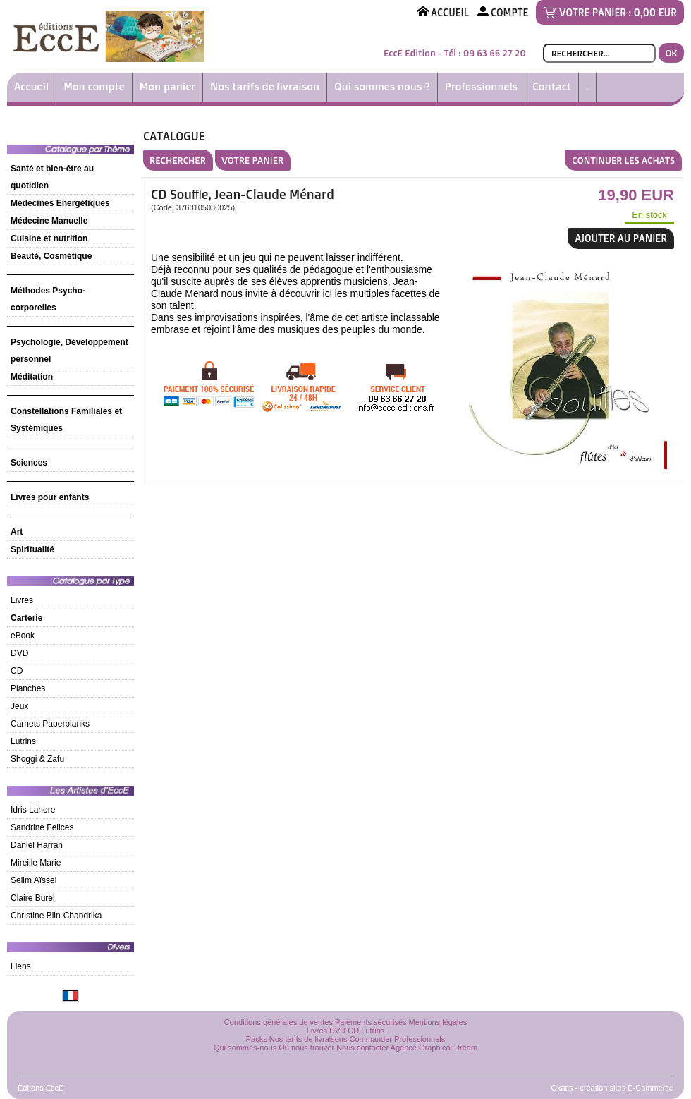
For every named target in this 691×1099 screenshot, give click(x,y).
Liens (21, 966)
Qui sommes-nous (245, 1047)
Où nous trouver (306, 1047)
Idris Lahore (33, 810)
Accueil (31, 86)
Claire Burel (33, 898)
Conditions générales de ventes (278, 1022)
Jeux (19, 706)
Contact (551, 86)
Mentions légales (438, 1022)
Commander (371, 1039)
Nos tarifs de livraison (264, 86)
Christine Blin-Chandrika (56, 916)
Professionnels (481, 86)
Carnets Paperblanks (50, 724)
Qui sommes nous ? (382, 86)
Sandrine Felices (42, 827)
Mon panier (167, 86)
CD (17, 671)
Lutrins (23, 741)
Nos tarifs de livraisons (308, 1039)
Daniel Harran (37, 845)
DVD (19, 653)
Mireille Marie (36, 863)
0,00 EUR (655, 12)
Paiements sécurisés (371, 1022)
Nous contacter (362, 1047)
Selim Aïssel (33, 880)
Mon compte (94, 86)
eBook (23, 635)
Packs (256, 1039)
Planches (28, 688)
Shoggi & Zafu (37, 759)
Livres (22, 600)
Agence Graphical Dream (434, 1047)
